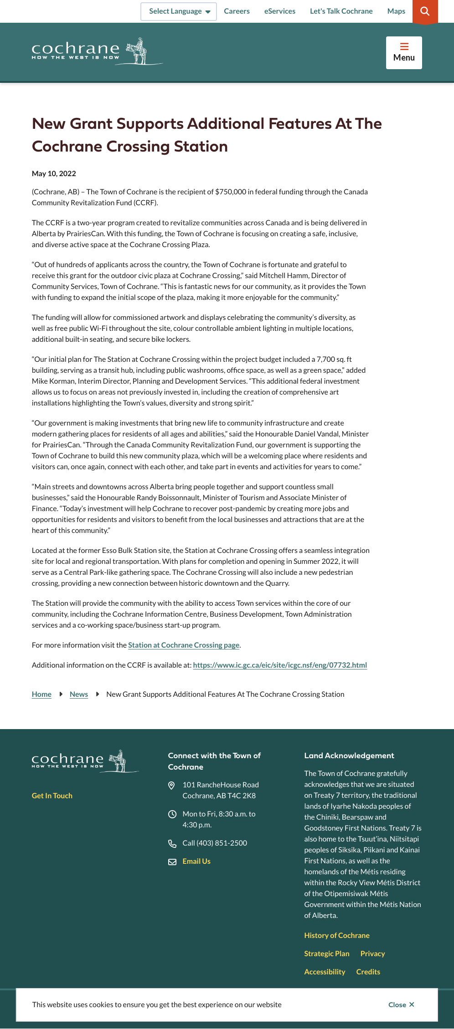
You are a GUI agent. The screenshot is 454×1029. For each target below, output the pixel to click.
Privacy (373, 953)
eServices (279, 11)
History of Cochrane (337, 935)
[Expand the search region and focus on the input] (425, 11)
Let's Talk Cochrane (341, 11)
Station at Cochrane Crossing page (183, 645)
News (79, 694)
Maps (396, 11)
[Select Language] (178, 11)
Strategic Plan (326, 953)
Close (397, 1005)
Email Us (197, 861)
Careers (237, 11)
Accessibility (324, 972)
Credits (368, 972)
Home (42, 694)
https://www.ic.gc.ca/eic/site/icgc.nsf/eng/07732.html (280, 665)
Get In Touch (52, 795)
